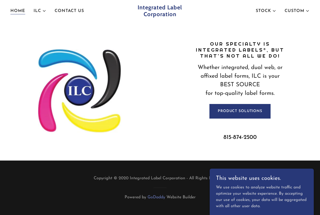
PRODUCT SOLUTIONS (240, 111)
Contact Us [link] (69, 11)
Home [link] (17, 11)
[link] (160, 15)
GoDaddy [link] (156, 197)
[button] (40, 11)
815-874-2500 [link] (240, 137)
